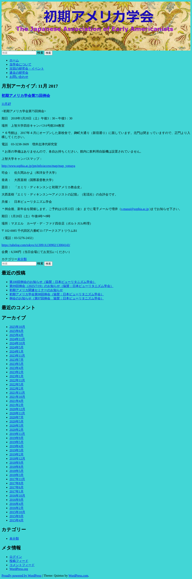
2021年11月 (17, 392)
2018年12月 (17, 458)
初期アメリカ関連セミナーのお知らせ (36, 290)
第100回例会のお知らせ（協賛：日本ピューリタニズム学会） (52, 282)
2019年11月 (17, 433)
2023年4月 (16, 368)
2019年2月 (16, 454)
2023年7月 (16, 359)
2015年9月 (16, 516)
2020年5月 (16, 421)
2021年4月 (16, 401)
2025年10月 (17, 326)
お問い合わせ (18, 76)
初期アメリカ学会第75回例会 (26, 96)
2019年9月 (16, 438)
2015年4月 (16, 520)
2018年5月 (16, 471)
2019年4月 (16, 446)
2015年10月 (17, 512)
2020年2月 (16, 429)
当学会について (20, 64)
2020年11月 (17, 413)
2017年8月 (16, 483)
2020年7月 (16, 417)
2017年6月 (16, 487)
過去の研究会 (18, 72)
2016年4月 (16, 503)
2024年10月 (17, 343)
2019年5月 (16, 442)
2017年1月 (16, 491)
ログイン (15, 556)
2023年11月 (17, 355)
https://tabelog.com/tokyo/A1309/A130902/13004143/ (36, 245)
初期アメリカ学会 (96, 26)
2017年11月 (17, 479)
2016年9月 (16, 499)
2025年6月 (16, 331)
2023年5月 (16, 363)
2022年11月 (17, 380)
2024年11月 (17, 339)
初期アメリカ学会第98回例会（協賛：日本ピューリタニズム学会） (56, 294)
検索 (40, 52)
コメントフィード (22, 565)
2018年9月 (16, 462)
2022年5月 (16, 384)
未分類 (22, 259)
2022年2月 (16, 388)
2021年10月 (17, 396)
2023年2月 (16, 372)
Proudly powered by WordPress (21, 575)
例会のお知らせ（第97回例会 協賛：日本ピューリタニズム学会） (56, 298)
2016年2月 (16, 508)
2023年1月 (16, 376)
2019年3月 (16, 450)
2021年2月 (16, 405)
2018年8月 (16, 466)
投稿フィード (18, 561)
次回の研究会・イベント (26, 68)
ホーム (14, 60)
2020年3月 (16, 425)
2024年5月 (16, 347)
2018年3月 (16, 475)
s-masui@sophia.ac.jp (135, 209)
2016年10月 (17, 495)
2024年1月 (16, 351)
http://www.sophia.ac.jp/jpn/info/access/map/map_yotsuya (38, 165)
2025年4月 (16, 335)
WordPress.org (18, 569)
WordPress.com (78, 575)
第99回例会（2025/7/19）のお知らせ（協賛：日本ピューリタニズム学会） (61, 286)
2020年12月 (17, 409)
